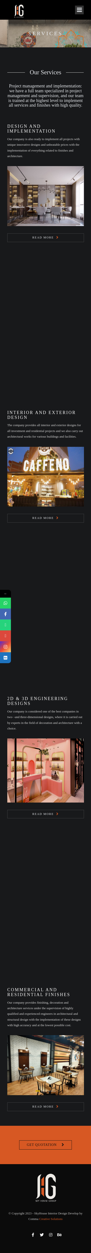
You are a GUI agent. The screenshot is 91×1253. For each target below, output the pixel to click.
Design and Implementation (31, 129)
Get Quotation (42, 1145)
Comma (45, 1219)
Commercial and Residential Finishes (38, 992)
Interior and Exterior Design (41, 415)
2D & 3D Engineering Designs (37, 701)
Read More (43, 237)
